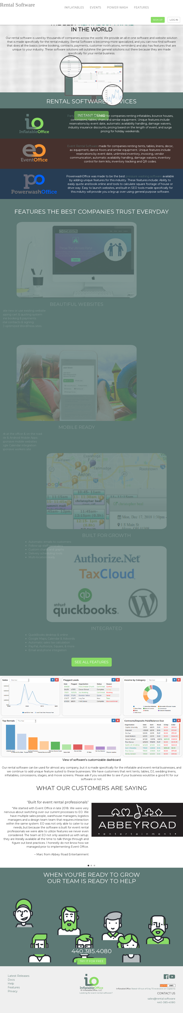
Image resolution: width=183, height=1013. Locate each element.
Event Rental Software (82, 146)
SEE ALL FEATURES (91, 662)
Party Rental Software (82, 116)
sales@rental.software (161, 998)
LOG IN (174, 19)
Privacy (13, 991)
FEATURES (141, 7)
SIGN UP (158, 19)
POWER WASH (117, 7)
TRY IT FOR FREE (92, 961)
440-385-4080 (166, 1002)
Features (14, 987)
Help (11, 983)
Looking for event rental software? (96, 993)
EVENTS (95, 7)
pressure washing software (144, 176)
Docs (11, 979)
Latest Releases (18, 976)
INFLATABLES (74, 7)
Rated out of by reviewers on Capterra (153, 988)
